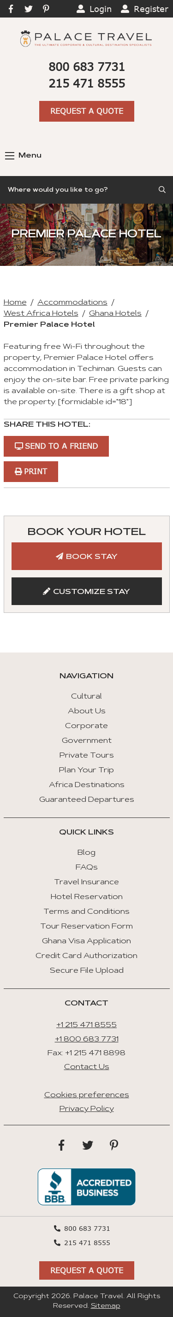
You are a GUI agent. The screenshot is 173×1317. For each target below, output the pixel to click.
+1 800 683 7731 (87, 1039)
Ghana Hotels (115, 313)
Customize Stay (91, 592)
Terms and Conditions (86, 912)
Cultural (86, 696)
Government (87, 741)
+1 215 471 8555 (86, 1025)
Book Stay (92, 557)
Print (35, 471)
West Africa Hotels (41, 313)
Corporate (86, 726)
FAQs (87, 867)
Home (15, 302)
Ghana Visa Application (86, 941)
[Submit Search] (163, 189)
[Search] (86, 190)
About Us (87, 711)
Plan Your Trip (86, 770)
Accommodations (72, 302)
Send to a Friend (61, 445)
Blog (86, 853)
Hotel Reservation (87, 897)
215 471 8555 (86, 83)
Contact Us (86, 1067)
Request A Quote (86, 110)
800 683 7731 (86, 66)
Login (100, 9)
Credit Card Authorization (86, 956)
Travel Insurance (86, 882)
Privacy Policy (87, 1109)
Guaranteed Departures (86, 800)
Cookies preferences (86, 1095)
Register (151, 9)
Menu (23, 155)
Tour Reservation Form (86, 926)
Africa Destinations (87, 785)
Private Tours (87, 755)
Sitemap (105, 1306)
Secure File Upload (87, 971)
